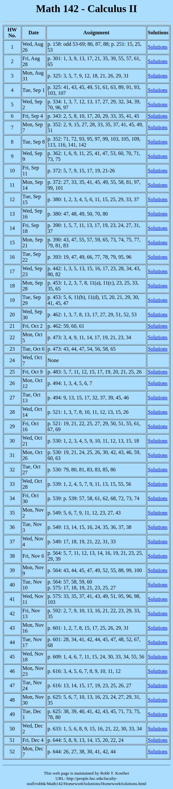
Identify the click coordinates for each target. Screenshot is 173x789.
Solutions (157, 47)
